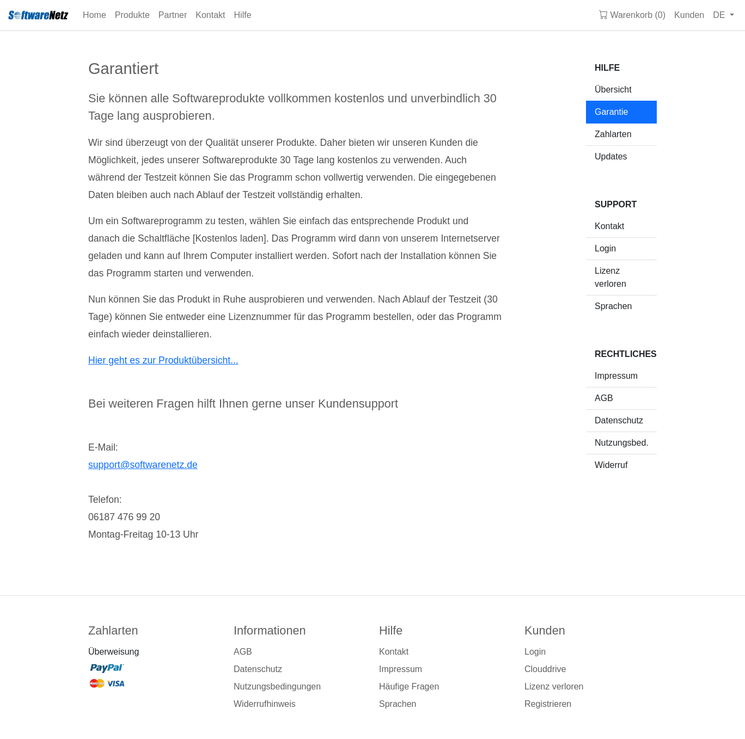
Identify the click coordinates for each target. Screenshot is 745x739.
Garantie (611, 111)
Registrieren (547, 704)
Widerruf (611, 465)
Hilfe (243, 15)
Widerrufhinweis (265, 704)
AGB (604, 398)
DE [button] (720, 15)
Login (605, 248)
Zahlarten (613, 134)
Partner (172, 15)
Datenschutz (619, 420)
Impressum (616, 375)
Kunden (689, 15)
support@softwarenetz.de (143, 464)
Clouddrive (545, 669)
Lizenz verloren (610, 277)
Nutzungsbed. (622, 442)
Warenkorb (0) (632, 15)
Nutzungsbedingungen (277, 686)
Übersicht (613, 89)
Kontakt (210, 15)
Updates (611, 156)
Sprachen (613, 306)
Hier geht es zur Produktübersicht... (163, 360)
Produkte (132, 15)
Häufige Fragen (409, 686)
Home (94, 15)
